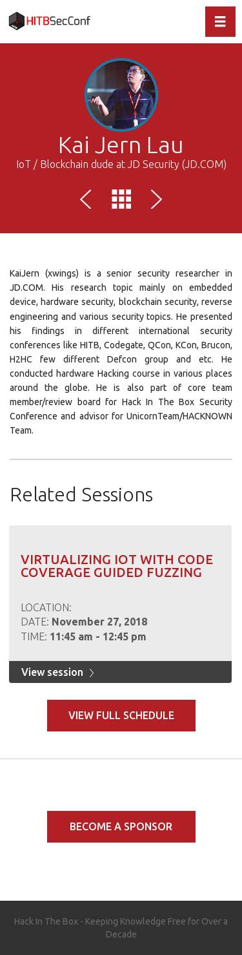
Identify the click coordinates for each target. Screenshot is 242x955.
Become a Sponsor (121, 826)
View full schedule (121, 715)
